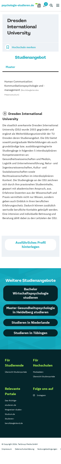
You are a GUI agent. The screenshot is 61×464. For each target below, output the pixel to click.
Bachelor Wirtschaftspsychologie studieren (30, 293)
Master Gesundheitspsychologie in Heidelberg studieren (30, 310)
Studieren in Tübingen (30, 333)
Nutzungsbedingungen (47, 449)
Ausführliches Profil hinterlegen (30, 244)
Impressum (7, 449)
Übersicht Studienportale (16, 372)
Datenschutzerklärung (24, 449)
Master (10, 67)
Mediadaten (38, 372)
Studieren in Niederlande (31, 322)
